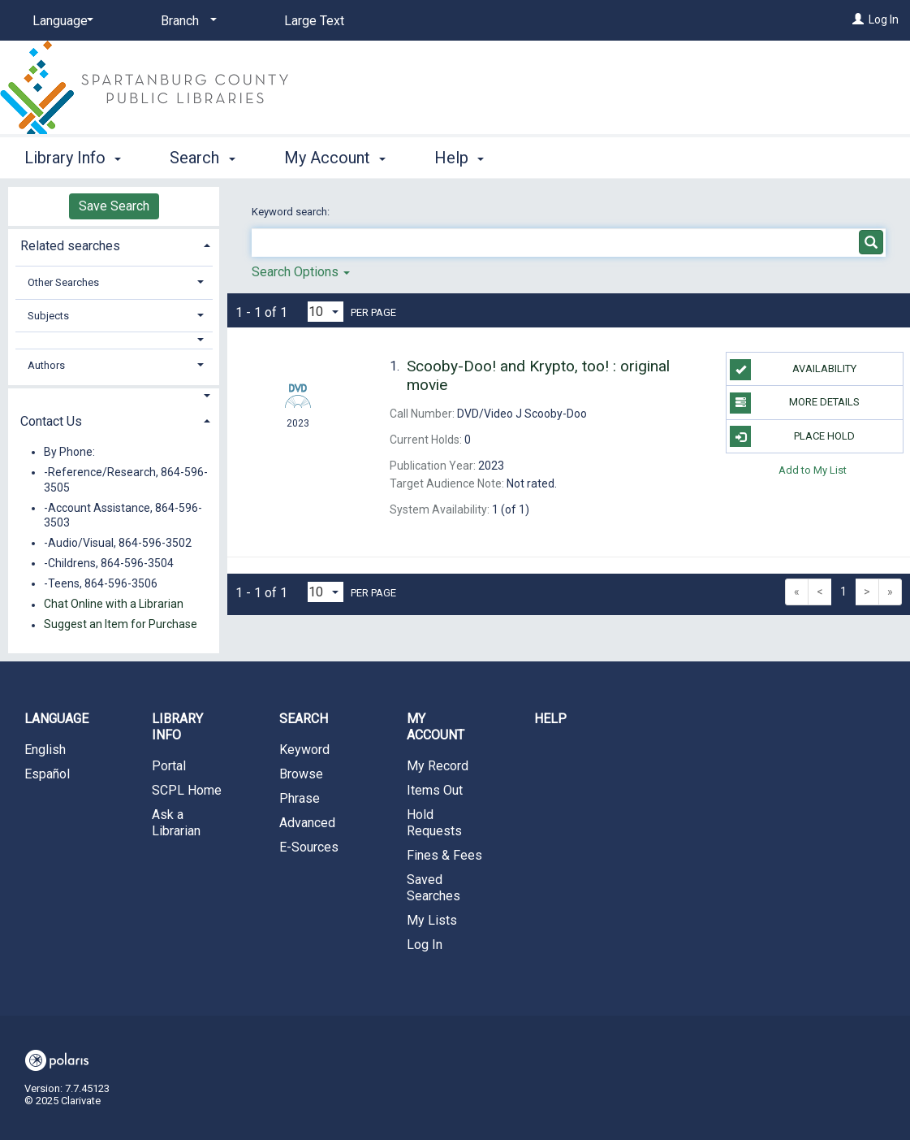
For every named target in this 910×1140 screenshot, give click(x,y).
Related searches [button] (70, 246)
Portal (169, 766)
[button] (114, 340)
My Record (437, 766)
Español (47, 774)
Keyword (304, 749)
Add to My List (812, 470)
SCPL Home (187, 790)
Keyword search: (292, 212)
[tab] (113, 244)
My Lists (432, 920)
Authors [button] (46, 365)
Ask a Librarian (176, 823)
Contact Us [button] (51, 421)
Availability (793, 369)
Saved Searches (433, 888)
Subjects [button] (48, 316)
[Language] (60, 21)
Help (550, 718)
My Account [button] (335, 157)
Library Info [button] (72, 157)
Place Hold (792, 436)
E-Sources (309, 847)
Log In (884, 19)
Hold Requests (434, 823)
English (45, 749)
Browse (301, 774)
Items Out (435, 790)
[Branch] (186, 21)
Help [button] (459, 157)
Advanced (307, 822)
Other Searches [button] (63, 282)
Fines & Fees (444, 855)
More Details (794, 403)
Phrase (299, 798)
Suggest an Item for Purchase (120, 624)
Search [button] (202, 157)
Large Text (314, 20)
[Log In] (858, 19)
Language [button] (56, 718)
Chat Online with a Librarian (113, 604)
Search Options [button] (301, 272)
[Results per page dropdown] (325, 311)
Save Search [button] (114, 206)
